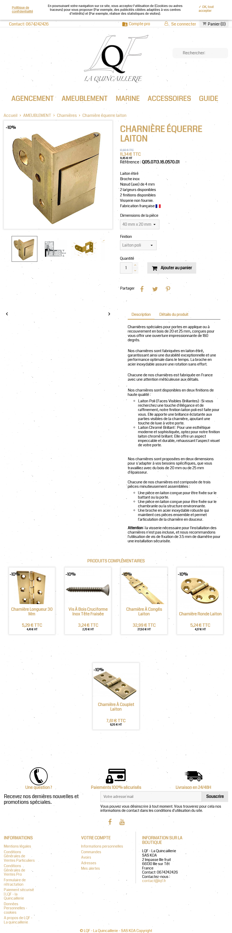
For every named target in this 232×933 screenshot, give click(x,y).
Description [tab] (141, 314)
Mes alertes (90, 868)
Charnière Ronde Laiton (200, 614)
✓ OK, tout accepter (206, 9)
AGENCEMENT (32, 98)
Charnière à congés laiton (144, 612)
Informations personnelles (102, 846)
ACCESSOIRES (169, 98)
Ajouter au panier (172, 268)
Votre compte (95, 838)
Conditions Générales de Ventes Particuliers (19, 856)
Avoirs (86, 857)
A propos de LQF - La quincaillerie (18, 920)
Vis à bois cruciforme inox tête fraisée (88, 612)
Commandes (91, 852)
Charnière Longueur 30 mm (32, 612)
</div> (58, 303)
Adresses (88, 863)
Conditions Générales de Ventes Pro (14, 870)
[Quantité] (126, 268)
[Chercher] (200, 53)
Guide (208, 98)
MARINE (128, 98)
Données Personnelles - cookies (15, 908)
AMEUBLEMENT (84, 98)
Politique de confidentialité (22, 9)
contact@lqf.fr (154, 881)
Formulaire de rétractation (15, 882)
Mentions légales (17, 846)
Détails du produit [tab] (173, 314)
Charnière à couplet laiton (116, 707)
